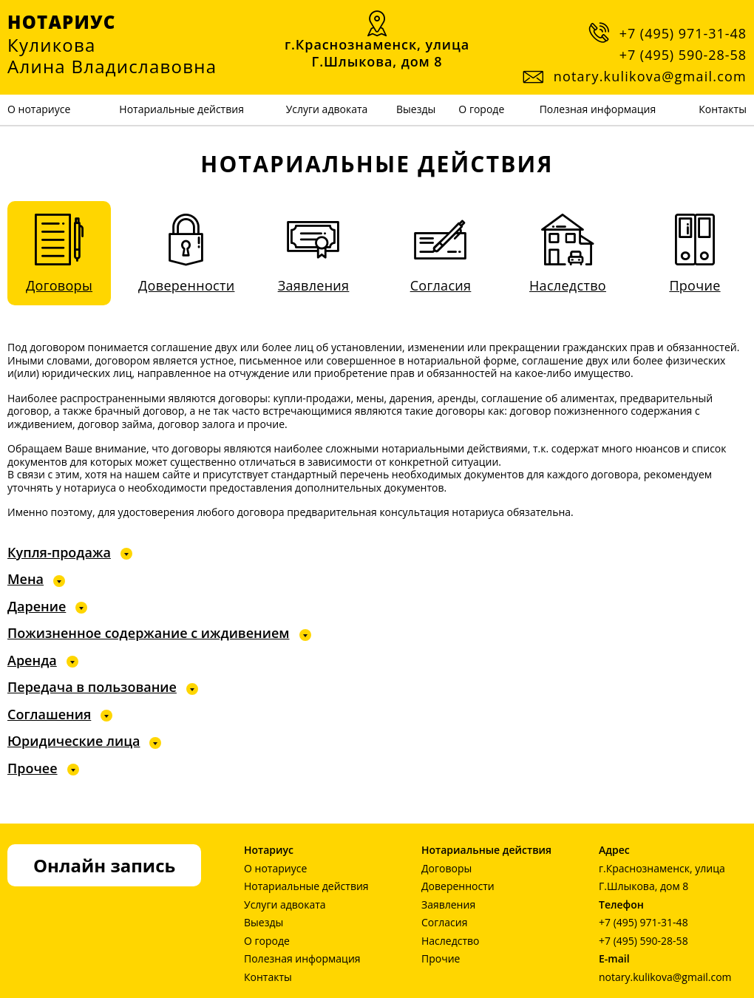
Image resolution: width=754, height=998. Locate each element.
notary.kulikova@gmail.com (665, 977)
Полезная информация (598, 109)
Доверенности (458, 886)
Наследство (450, 941)
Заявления (448, 904)
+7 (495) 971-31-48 (683, 33)
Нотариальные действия (181, 109)
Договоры (446, 868)
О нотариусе (38, 109)
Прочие (440, 958)
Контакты (723, 109)
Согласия (444, 922)
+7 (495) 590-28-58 (683, 55)
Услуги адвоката (327, 109)
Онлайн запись (104, 865)
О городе (481, 109)
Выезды (415, 109)
